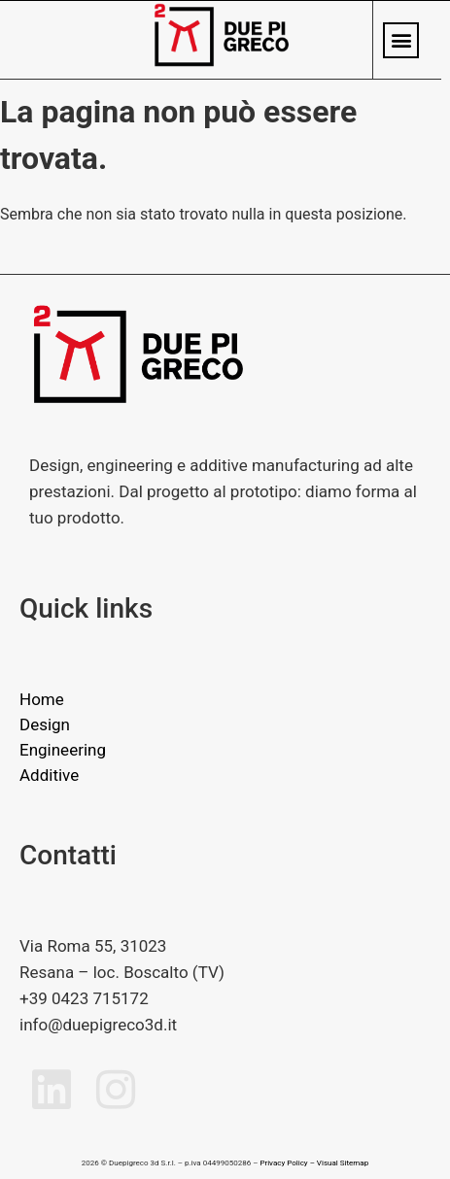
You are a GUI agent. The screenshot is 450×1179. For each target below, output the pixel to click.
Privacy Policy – (287, 1163)
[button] (401, 40)
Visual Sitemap (342, 1163)
